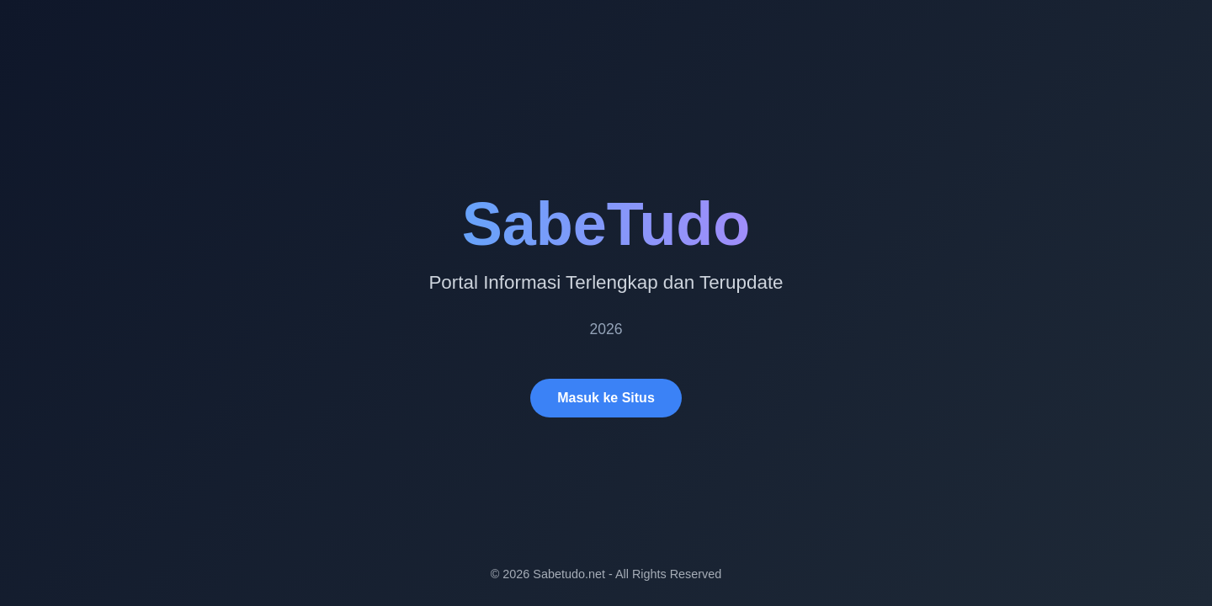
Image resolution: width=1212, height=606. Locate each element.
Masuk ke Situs (606, 398)
